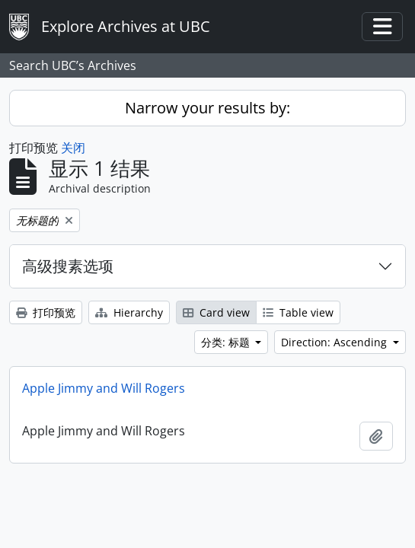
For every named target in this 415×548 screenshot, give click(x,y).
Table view (298, 312)
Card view (216, 312)
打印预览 (45, 312)
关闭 (73, 147)
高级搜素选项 (67, 266)
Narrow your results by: (207, 107)
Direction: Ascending (335, 342)
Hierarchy (129, 312)
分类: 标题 (227, 342)
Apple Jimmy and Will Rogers (103, 388)
